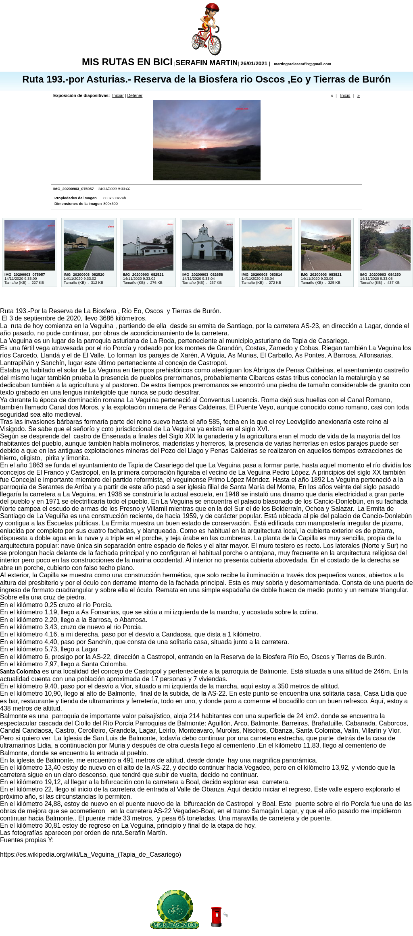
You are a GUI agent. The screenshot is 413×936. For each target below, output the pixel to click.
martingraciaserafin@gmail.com (302, 64)
